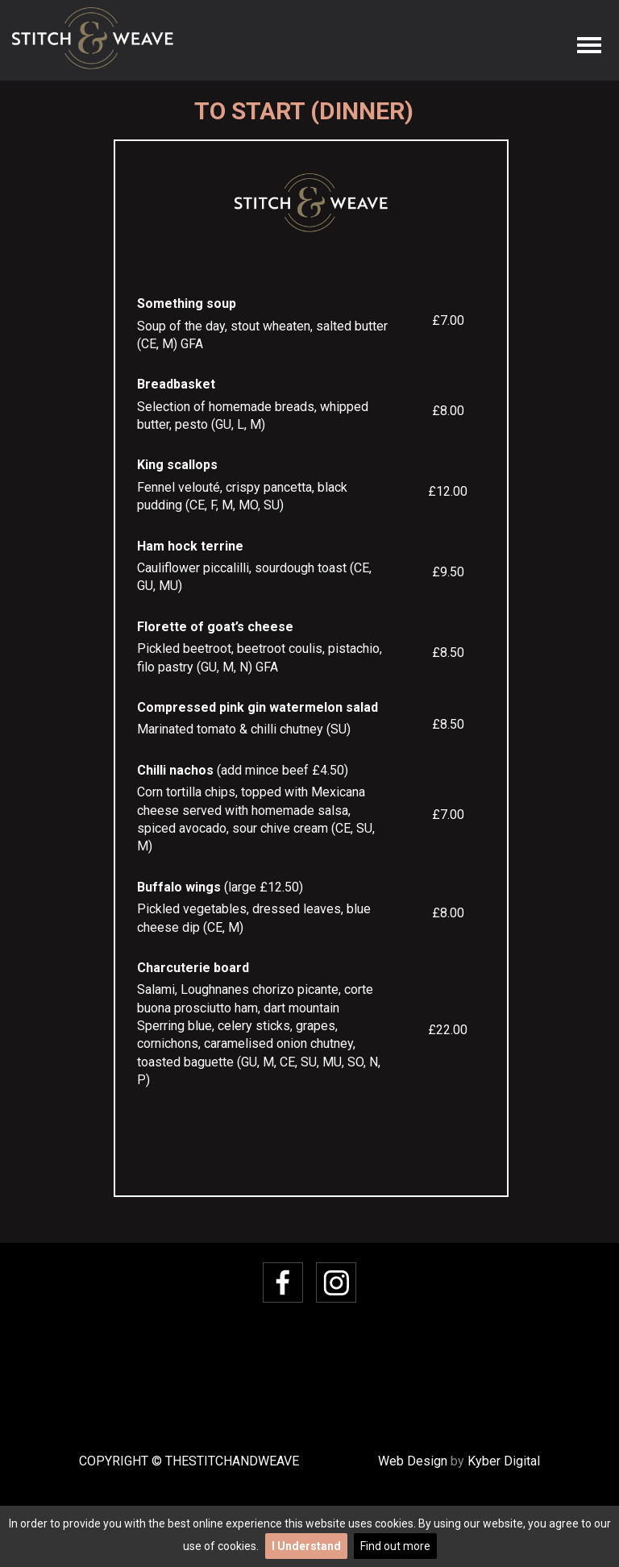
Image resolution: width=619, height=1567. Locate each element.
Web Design (412, 1461)
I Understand (306, 1546)
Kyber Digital (503, 1461)
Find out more (395, 1546)
